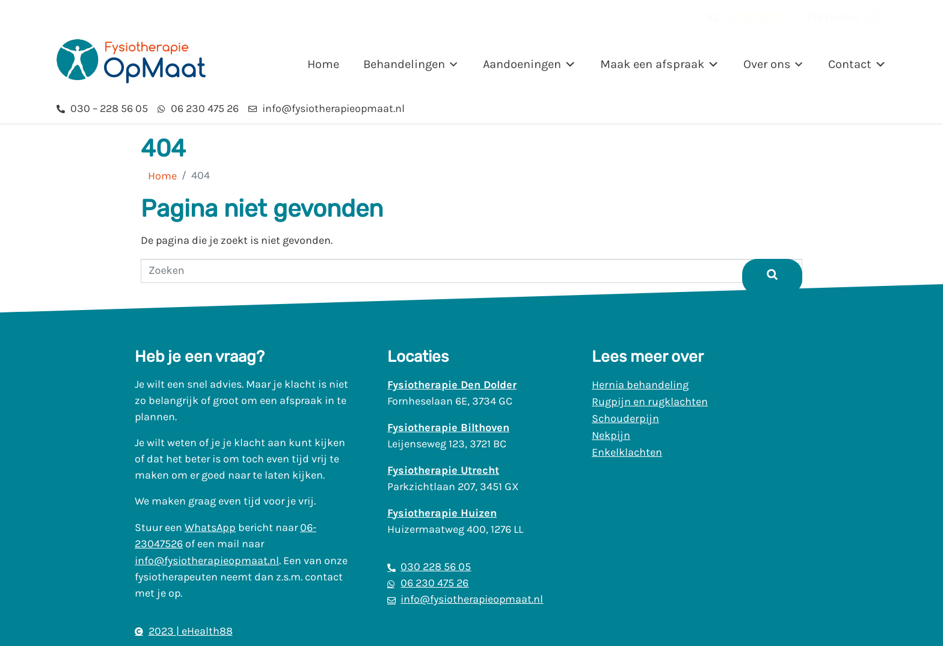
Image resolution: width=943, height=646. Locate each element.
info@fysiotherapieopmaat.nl (207, 560)
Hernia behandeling (640, 384)
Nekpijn (611, 435)
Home (323, 64)
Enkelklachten (627, 452)
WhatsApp (210, 527)
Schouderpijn (625, 418)
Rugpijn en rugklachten (650, 401)
